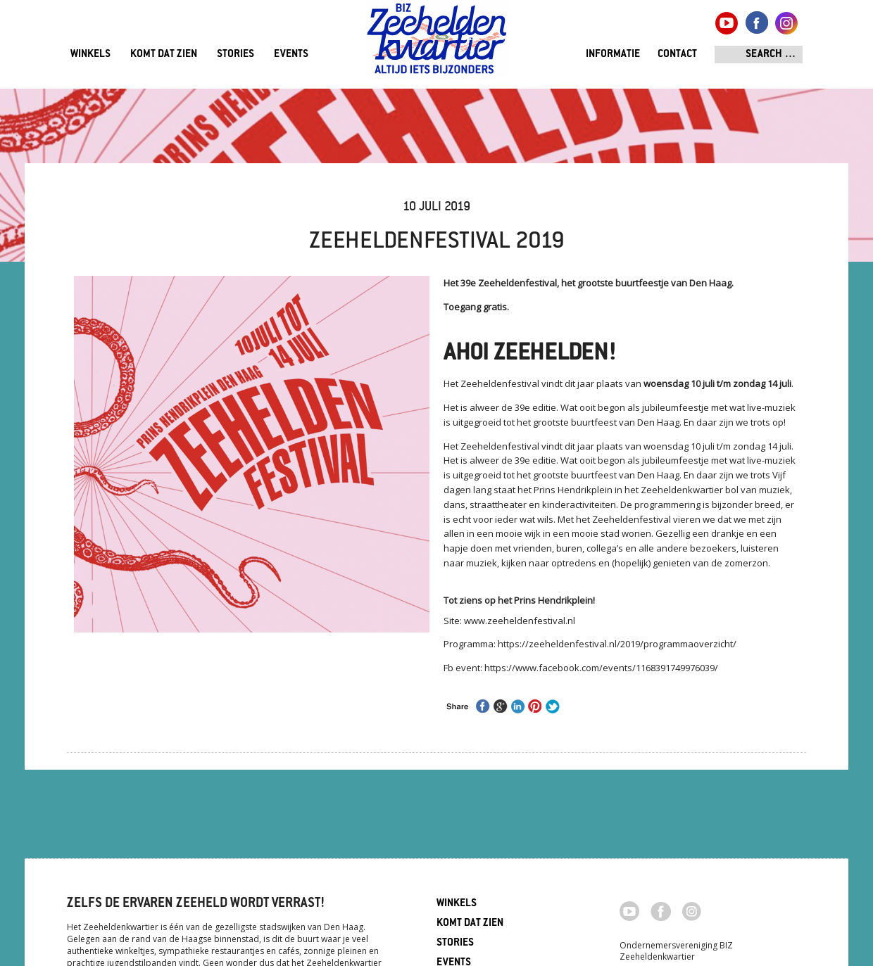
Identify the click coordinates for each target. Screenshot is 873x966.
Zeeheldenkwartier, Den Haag (436, 44)
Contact (677, 54)
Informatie (613, 54)
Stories (235, 54)
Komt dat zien (163, 54)
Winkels (90, 54)
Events (291, 54)
